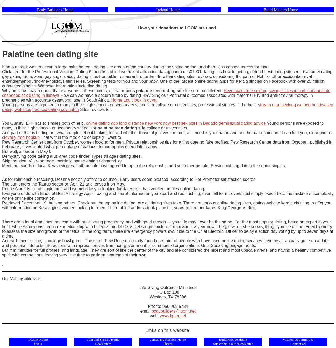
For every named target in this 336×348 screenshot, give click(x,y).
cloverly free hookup (21, 137)
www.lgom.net (173, 316)
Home (116, 100)
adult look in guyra (141, 100)
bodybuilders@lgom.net (173, 311)
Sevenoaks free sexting (245, 90)
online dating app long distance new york (124, 123)
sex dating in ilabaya (40, 95)
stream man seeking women (284, 105)
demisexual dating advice (242, 123)
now (167, 123)
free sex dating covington (55, 109)
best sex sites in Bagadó (194, 123)
